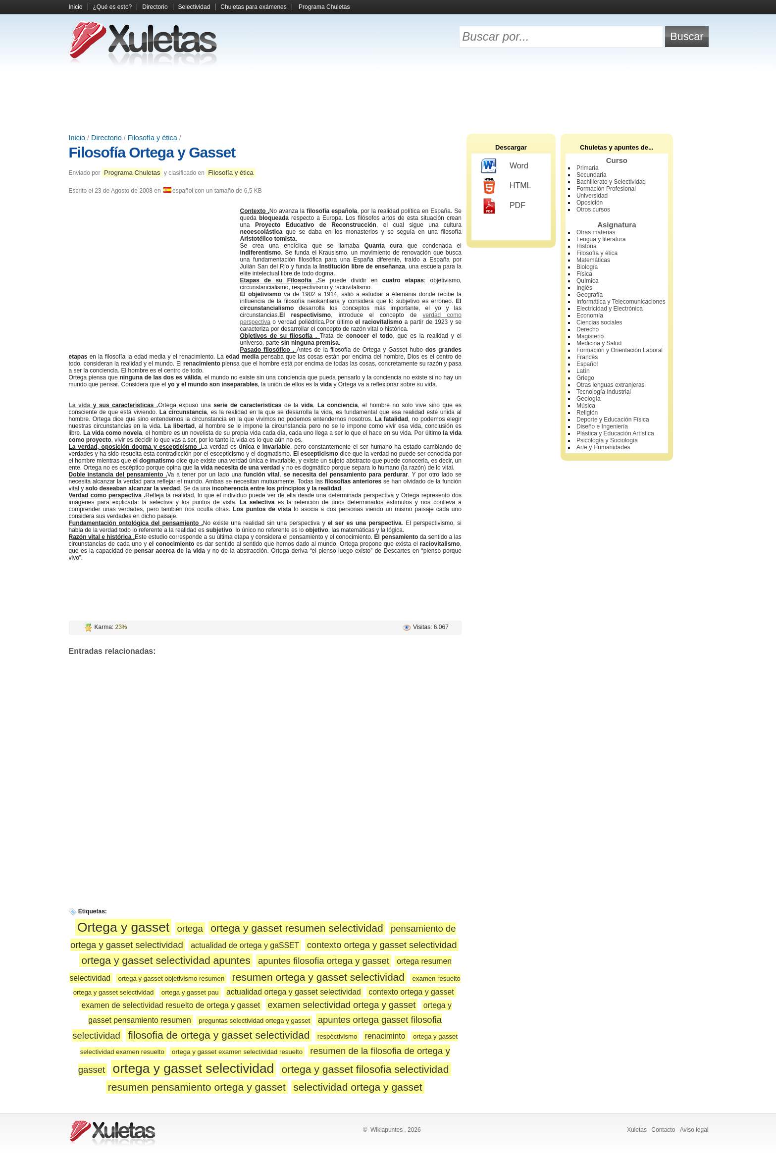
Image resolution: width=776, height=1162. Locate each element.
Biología (587, 267)
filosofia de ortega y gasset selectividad (219, 1035)
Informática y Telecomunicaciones (621, 301)
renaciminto (385, 1036)
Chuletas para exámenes (253, 6)
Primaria (587, 167)
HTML (506, 186)
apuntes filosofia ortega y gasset (323, 960)
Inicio (76, 6)
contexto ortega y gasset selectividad (382, 945)
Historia (586, 246)
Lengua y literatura (600, 239)
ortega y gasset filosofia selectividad (365, 1069)
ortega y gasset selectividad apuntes (165, 960)
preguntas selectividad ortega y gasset (254, 1020)
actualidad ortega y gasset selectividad (293, 992)
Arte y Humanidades (603, 447)
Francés (587, 357)
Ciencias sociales (599, 322)
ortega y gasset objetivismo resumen (171, 978)
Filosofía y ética (152, 138)
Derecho (587, 329)
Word (504, 166)
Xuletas (637, 1129)
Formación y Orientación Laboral (619, 350)
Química (587, 280)
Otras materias (596, 232)
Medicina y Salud (598, 343)
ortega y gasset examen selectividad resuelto (237, 1052)
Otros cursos (593, 209)
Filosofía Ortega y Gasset (152, 152)
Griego (585, 377)
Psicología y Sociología (607, 440)
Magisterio (590, 336)
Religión (587, 412)
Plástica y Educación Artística (615, 433)
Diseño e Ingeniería (602, 426)
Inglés (584, 287)
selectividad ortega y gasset (357, 1087)
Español (587, 364)
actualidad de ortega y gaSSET (245, 945)
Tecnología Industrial (603, 391)
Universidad (592, 195)
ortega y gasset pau (190, 992)
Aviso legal (694, 1129)
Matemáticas (593, 260)
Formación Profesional (606, 188)
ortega (190, 928)
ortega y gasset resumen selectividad (296, 928)
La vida (80, 405)
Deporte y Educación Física (612, 419)
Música (585, 405)
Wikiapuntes (386, 1129)
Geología (588, 398)
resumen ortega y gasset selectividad (318, 977)
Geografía (589, 294)
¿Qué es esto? (112, 6)
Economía (589, 315)
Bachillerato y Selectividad (611, 181)
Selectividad (194, 6)
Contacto (663, 1129)
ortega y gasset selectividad (193, 1068)
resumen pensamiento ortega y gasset (197, 1087)
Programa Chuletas (324, 6)
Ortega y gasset (123, 927)
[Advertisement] (388, 99)
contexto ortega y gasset (411, 992)
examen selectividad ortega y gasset (342, 1005)
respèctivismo (337, 1036)
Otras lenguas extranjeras (610, 384)
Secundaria (591, 174)
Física (584, 273)
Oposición (589, 202)
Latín (583, 371)
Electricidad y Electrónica (609, 308)
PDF (503, 206)
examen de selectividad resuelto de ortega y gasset (171, 1005)
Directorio (154, 6)
